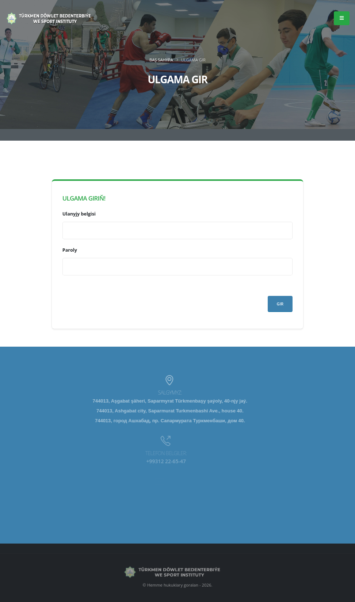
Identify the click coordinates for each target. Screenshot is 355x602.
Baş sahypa (161, 59)
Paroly (69, 250)
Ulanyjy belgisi (79, 214)
